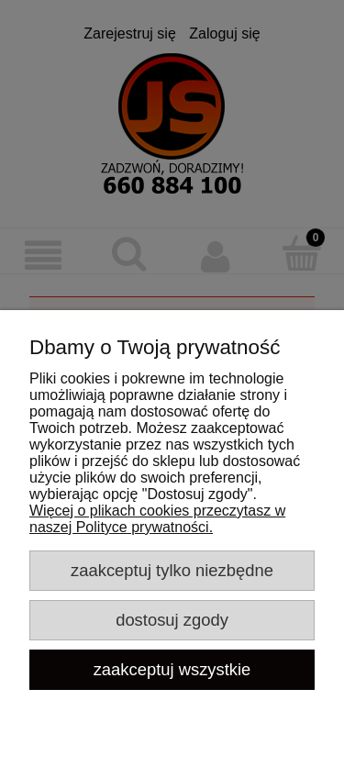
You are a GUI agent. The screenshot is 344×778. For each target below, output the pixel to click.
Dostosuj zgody (172, 619)
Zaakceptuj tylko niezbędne (172, 570)
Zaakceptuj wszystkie (172, 669)
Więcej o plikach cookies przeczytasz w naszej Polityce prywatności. (157, 519)
